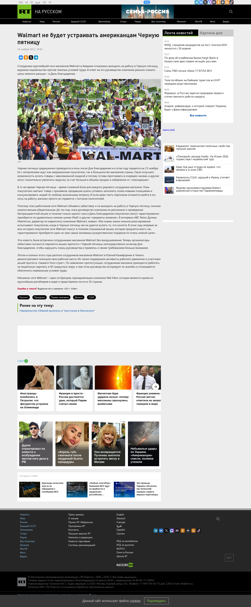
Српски (121, 533)
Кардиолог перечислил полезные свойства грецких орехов (203, 147)
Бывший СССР (78, 21)
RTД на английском (127, 541)
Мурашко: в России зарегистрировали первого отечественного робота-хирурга (194, 94)
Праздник (39, 297)
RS (50, 2)
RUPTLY (121, 548)
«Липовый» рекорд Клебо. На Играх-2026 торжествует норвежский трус (202, 158)
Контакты (73, 529)
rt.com (50, 580)
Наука (138, 21)
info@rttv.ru (186, 583)
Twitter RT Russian (205, 2)
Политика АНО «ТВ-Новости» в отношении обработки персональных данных (70, 587)
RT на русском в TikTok (231, 2)
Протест (23, 297)
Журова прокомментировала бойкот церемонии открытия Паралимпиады (199, 189)
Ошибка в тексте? (27, 288)
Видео (226, 21)
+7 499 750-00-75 (149, 583)
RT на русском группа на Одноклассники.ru (218, 2)
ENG (21, 2)
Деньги (79, 297)
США (91, 297)
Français (121, 522)
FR (32, 2)
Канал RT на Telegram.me (197, 2)
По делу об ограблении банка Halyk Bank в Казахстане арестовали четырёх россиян (191, 59)
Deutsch (121, 518)
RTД (147, 2)
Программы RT (76, 526)
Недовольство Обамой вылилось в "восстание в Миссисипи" (57, 310)
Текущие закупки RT (79, 533)
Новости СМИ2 (169, 129)
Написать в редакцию (80, 537)
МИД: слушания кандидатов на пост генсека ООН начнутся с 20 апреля (195, 46)
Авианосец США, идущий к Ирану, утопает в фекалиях (203, 178)
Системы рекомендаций (81, 545)
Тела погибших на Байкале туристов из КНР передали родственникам (192, 81)
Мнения (181, 21)
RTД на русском (125, 544)
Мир (42, 21)
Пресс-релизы (76, 514)
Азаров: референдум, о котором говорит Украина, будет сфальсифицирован (195, 107)
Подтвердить (156, 601)
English (120, 514)
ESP (44, 2)
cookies (135, 601)
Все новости (198, 115)
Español (121, 530)
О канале (73, 518)
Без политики (158, 21)
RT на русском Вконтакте (201, 2)
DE (26, 2)
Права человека (60, 297)
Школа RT (122, 556)
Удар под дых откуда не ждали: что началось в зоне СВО (198, 168)
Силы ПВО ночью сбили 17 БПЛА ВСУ (188, 70)
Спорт (123, 21)
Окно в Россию (125, 552)
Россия (56, 21)
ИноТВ (198, 21)
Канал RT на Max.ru (210, 2)
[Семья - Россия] (147, 11)
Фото (212, 21)
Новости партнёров (79, 541)
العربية (37, 2)
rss (227, 2)
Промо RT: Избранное (80, 522)
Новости (26, 21)
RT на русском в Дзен (223, 2)
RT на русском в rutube (214, 2)
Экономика (104, 21)
